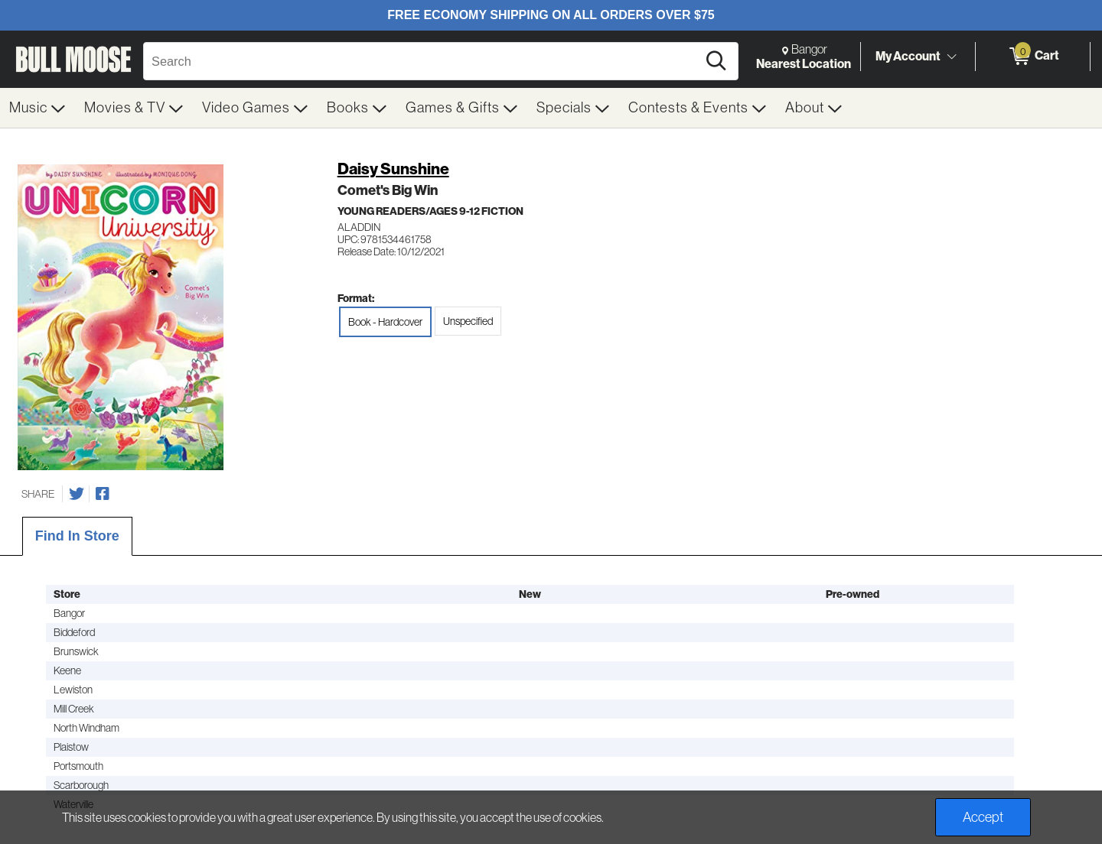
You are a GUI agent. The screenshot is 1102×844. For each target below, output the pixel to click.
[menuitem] (37, 108)
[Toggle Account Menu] (951, 57)
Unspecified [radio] (468, 321)
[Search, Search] (422, 61)
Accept (983, 817)
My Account (908, 55)
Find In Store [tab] (77, 536)
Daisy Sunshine (393, 168)
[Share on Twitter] (76, 494)
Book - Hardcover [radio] (385, 322)
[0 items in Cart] (1032, 56)
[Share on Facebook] (102, 494)
